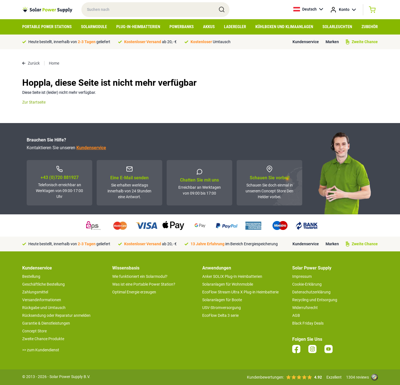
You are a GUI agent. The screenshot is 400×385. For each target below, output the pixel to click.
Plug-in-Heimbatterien (138, 26)
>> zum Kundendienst (40, 350)
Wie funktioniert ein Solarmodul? (140, 276)
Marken (332, 42)
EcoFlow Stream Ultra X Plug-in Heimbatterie (240, 292)
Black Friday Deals (308, 323)
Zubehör (369, 26)
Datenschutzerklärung (311, 292)
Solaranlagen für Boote (222, 300)
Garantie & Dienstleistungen (46, 323)
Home (54, 63)
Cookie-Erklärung (307, 284)
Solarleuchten (337, 26)
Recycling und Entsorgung (314, 300)
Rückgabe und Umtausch (44, 307)
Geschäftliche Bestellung (43, 284)
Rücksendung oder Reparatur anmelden (56, 315)
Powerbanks (181, 26)
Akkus (209, 26)
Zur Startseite (34, 102)
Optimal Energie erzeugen (134, 292)
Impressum (302, 276)
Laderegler (235, 26)
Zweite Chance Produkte (43, 339)
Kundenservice (305, 42)
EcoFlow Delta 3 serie (220, 315)
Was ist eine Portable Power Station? (143, 284)
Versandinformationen (41, 300)
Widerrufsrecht (305, 307)
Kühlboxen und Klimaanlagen (284, 26)
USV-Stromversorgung (221, 307)
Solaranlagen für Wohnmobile (227, 284)
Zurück (31, 63)
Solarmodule (94, 26)
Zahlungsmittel (35, 292)
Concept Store (34, 331)
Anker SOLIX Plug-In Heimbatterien (232, 276)
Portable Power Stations (47, 26)
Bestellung (31, 276)
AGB (296, 315)
